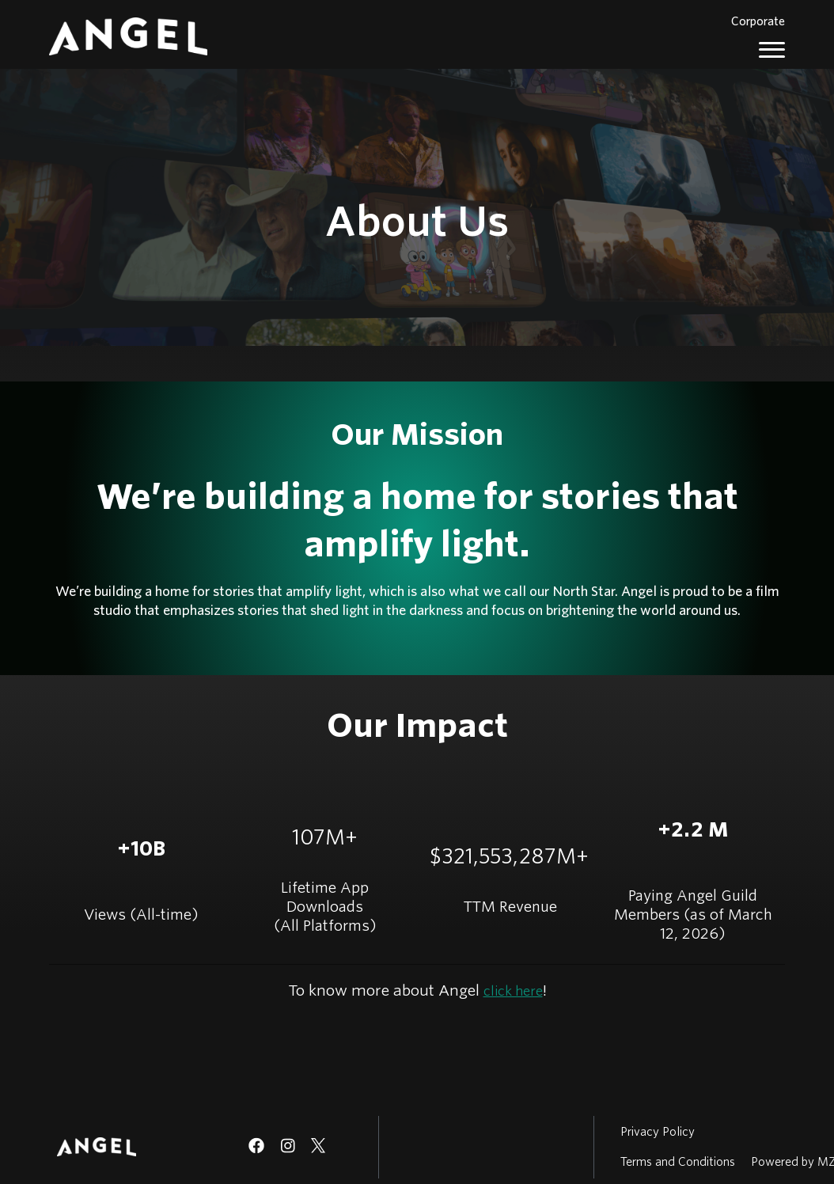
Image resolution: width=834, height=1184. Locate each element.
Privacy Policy (657, 1131)
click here (513, 991)
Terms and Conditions (677, 1162)
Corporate (758, 21)
